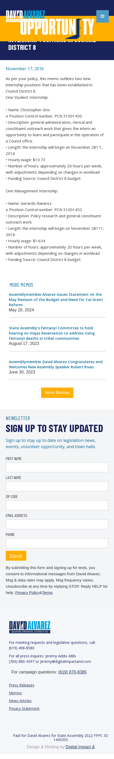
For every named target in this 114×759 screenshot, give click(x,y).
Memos (15, 692)
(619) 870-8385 (72, 672)
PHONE (10, 534)
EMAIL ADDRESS (16, 515)
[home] (31, 16)
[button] (102, 16)
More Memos (57, 392)
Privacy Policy (27, 592)
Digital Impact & (80, 747)
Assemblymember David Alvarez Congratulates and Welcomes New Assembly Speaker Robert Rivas (56, 364)
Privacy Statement (24, 708)
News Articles (20, 700)
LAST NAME (13, 477)
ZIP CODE (12, 496)
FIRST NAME (14, 458)
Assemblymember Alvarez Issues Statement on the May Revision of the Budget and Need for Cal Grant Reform (56, 299)
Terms (47, 592)
